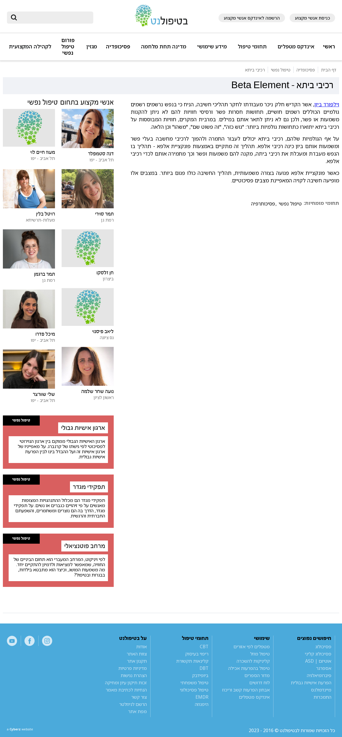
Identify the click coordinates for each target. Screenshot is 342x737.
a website (25, 730)
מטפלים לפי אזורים (251, 646)
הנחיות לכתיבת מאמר (126, 690)
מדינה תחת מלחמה (163, 46)
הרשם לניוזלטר (133, 704)
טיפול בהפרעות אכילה (249, 668)
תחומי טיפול (252, 46)
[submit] (14, 17)
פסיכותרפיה (263, 204)
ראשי (329, 46)
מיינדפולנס (321, 690)
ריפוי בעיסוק (196, 654)
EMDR (201, 697)
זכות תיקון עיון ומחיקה (126, 682)
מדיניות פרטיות (132, 668)
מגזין (91, 46)
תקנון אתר (137, 661)
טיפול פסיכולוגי (194, 690)
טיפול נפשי (290, 204)
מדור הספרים (257, 675)
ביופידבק (200, 675)
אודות (141, 646)
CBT (204, 646)
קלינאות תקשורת (192, 661)
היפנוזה (201, 704)
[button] (295, 49)
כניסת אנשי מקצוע (312, 18)
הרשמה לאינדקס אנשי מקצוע (252, 18)
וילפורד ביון (326, 104)
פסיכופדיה (118, 46)
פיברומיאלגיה (319, 675)
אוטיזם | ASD (318, 661)
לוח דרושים (259, 682)
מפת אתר (137, 711)
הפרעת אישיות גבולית (311, 682)
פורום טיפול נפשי (68, 46)
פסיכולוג (323, 646)
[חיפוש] (54, 17)
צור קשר (139, 697)
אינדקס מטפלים (296, 46)
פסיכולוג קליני (318, 654)
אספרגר (323, 668)
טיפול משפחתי (194, 682)
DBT (204, 668)
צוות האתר (137, 654)
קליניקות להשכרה (253, 661)
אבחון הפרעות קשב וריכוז (246, 690)
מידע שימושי (212, 46)
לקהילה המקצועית (30, 46)
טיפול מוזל (260, 654)
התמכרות (322, 697)
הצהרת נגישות (134, 675)
